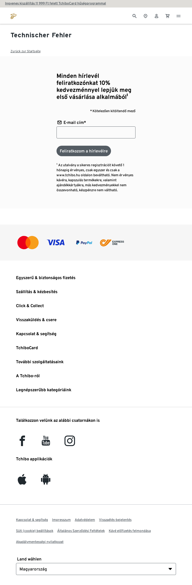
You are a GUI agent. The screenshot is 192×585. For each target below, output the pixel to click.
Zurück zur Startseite (25, 51)
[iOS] (22, 482)
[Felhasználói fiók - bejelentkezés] (156, 15)
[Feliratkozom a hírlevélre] (83, 150)
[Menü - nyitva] (178, 15)
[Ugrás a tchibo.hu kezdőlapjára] (13, 15)
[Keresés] (134, 15)
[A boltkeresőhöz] (145, 15)
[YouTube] (46, 443)
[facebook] (22, 443)
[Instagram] (70, 443)
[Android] (46, 482)
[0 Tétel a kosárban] (167, 15)
